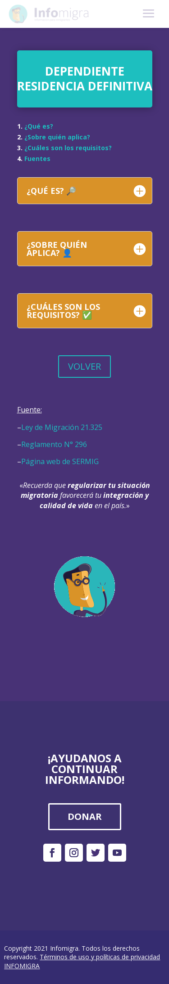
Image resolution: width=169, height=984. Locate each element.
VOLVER (84, 366)
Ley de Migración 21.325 (61, 427)
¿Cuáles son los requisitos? (68, 147)
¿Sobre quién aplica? (57, 137)
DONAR (85, 816)
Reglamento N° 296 (54, 444)
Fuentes (37, 158)
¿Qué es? (38, 126)
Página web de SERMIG (60, 461)
